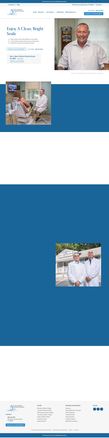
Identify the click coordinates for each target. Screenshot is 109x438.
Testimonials (60, 12)
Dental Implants (70, 417)
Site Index (76, 430)
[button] (94, 409)
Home (35, 12)
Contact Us (11, 5)
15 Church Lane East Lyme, (83, 5)
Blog (18, 5)
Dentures (68, 409)
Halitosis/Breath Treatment (73, 411)
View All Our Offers (17, 61)
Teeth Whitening (70, 413)
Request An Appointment (93, 14)
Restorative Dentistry (71, 422)
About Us (41, 12)
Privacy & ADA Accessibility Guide (60, 430)
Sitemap (70, 430)
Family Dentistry (70, 415)
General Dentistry (81, 73)
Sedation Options (70, 420)
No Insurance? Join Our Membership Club (54, 1)
